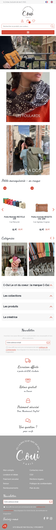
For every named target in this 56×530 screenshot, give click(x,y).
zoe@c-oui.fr (28, 425)
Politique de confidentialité (41, 484)
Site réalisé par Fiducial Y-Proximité (28, 527)
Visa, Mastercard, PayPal (28, 405)
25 (20, 229)
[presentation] (2, 209)
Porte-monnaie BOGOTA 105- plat (41, 218)
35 (47, 229)
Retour (6, 484)
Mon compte (8, 470)
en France (28, 385)
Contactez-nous (36, 470)
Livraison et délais (10, 475)
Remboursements (10, 488)
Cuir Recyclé (14, 222)
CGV (31, 475)
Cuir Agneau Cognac (41, 222)
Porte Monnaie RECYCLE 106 (14, 218)
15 (14, 229)
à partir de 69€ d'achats (28, 365)
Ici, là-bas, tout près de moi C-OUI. (14, 2)
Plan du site (34, 488)
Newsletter (28, 330)
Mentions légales (37, 479)
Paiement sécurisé (11, 479)
